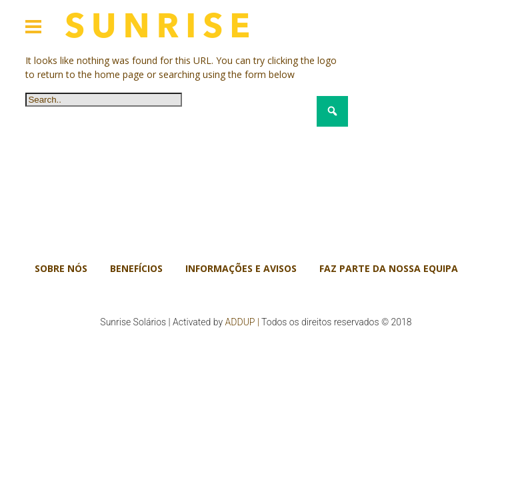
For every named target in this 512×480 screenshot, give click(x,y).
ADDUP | (242, 322)
